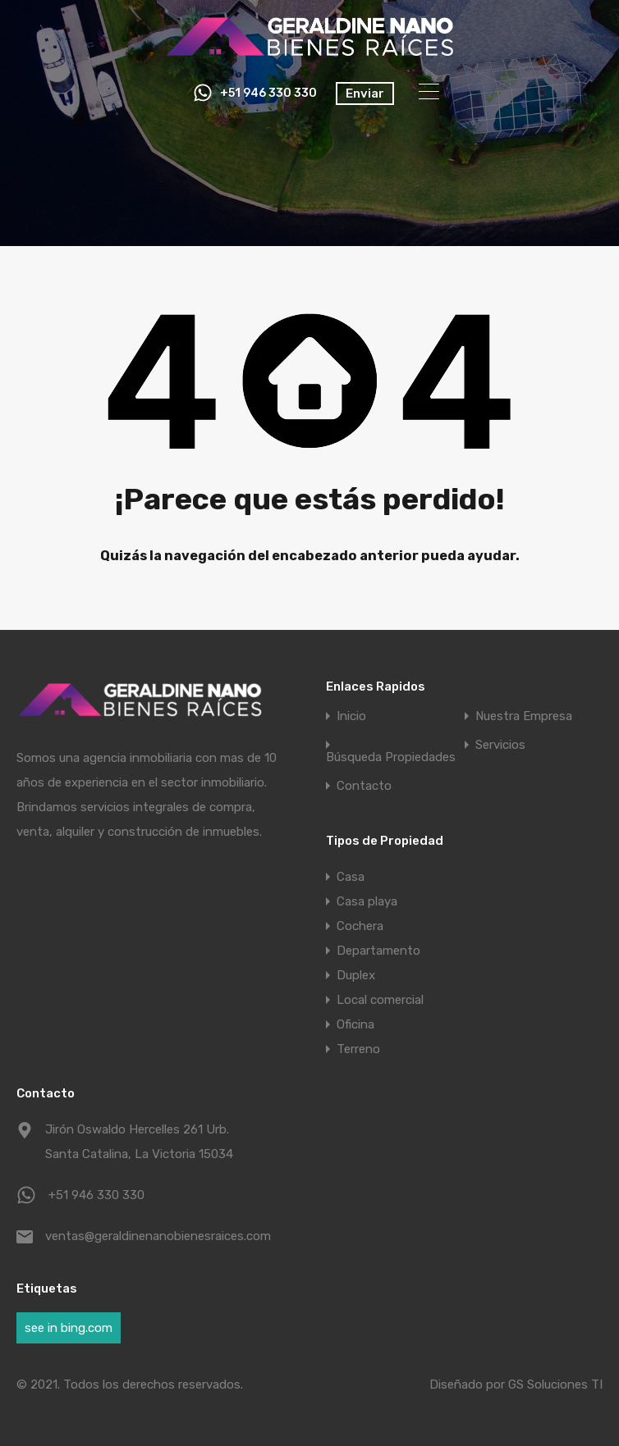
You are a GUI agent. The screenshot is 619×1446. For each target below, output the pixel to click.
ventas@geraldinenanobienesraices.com (147, 1236)
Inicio (351, 716)
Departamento (378, 950)
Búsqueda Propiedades (391, 757)
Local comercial (380, 999)
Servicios (500, 745)
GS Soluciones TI (555, 1384)
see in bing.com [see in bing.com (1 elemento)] (68, 1328)
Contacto (364, 786)
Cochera (360, 926)
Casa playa (367, 901)
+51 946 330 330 (268, 93)
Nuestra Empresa (523, 716)
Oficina (355, 1024)
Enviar (365, 93)
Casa (351, 876)
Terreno (358, 1049)
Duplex (356, 975)
